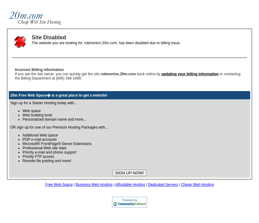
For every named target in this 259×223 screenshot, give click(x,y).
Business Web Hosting (93, 184)
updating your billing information (190, 74)
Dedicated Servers (163, 184)
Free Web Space (59, 184)
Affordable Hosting (130, 184)
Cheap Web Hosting (197, 184)
